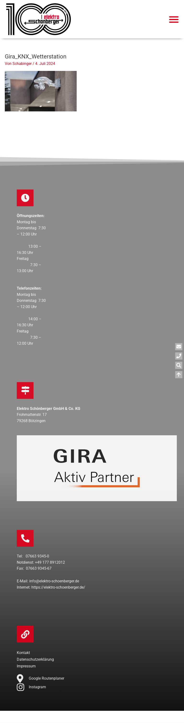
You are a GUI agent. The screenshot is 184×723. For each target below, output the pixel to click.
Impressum (26, 666)
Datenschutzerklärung (35, 659)
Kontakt (23, 653)
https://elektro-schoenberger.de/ (58, 587)
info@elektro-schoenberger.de (54, 581)
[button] (174, 19)
